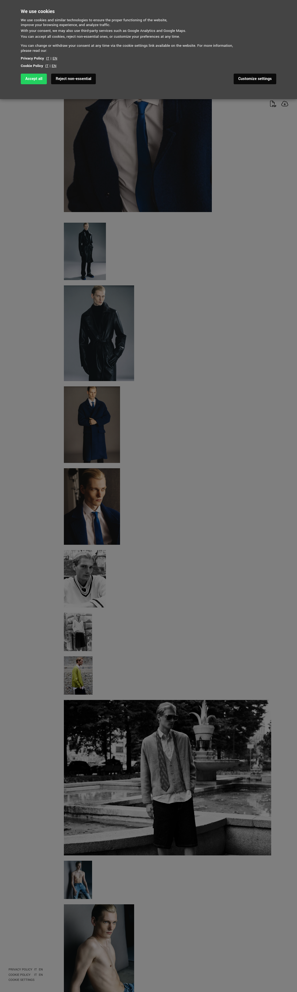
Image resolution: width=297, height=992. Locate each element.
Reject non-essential (73, 79)
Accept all (33, 79)
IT (47, 58)
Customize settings (255, 79)
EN (55, 58)
